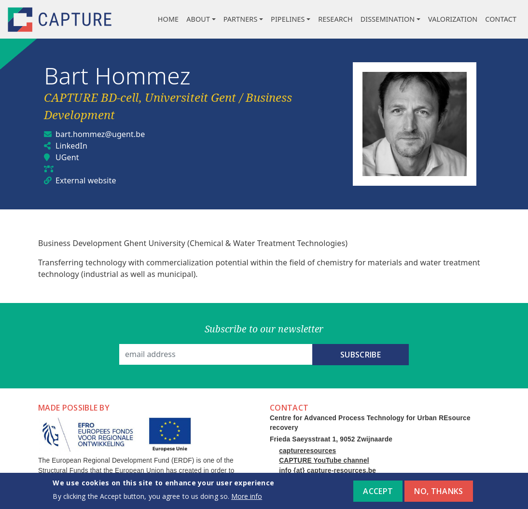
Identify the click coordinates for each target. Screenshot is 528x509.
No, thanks (438, 493)
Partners (240, 19)
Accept (378, 493)
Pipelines (288, 19)
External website (86, 180)
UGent (67, 157)
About (198, 19)
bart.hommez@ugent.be (100, 134)
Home (168, 19)
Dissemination (388, 19)
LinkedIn (71, 145)
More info (246, 498)
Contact (500, 19)
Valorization (452, 19)
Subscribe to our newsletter (264, 328)
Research (335, 19)
